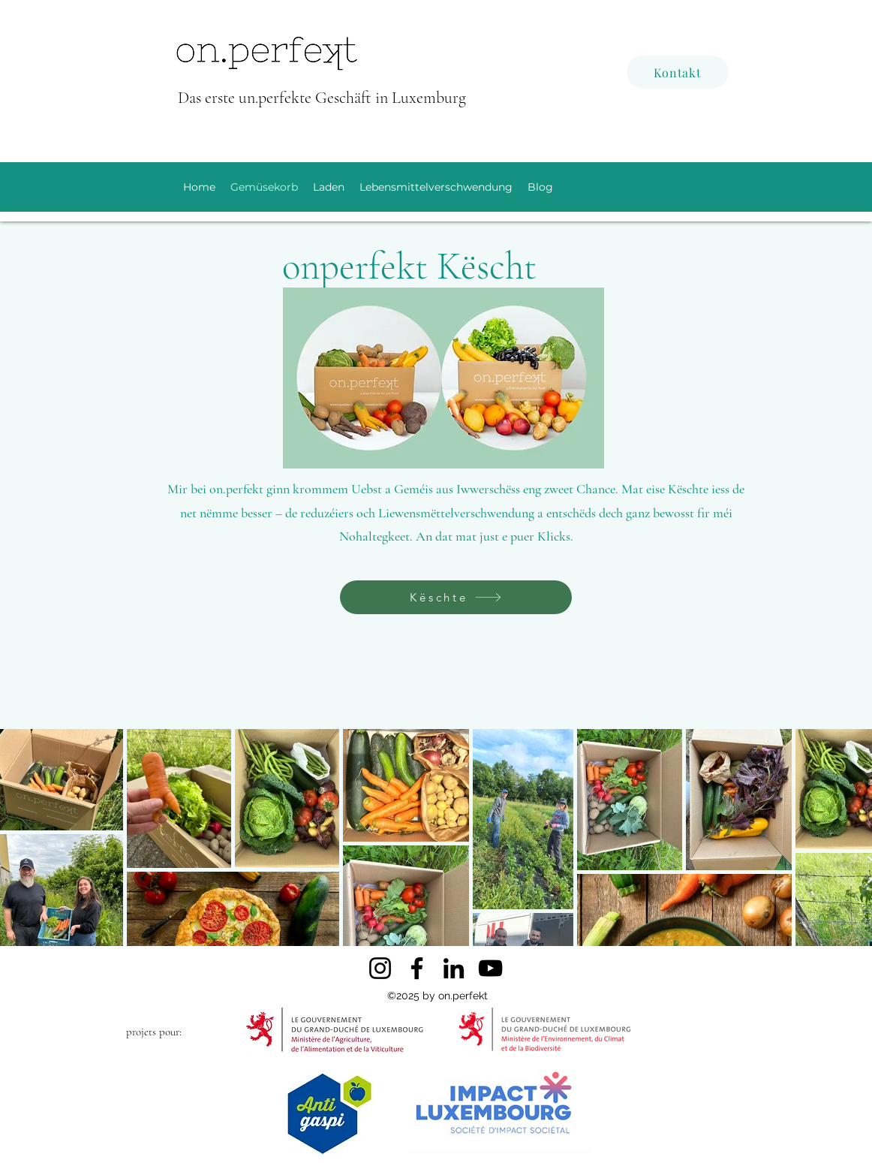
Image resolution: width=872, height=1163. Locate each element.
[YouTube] (490, 968)
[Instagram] (380, 968)
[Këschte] (456, 597)
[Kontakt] (678, 72)
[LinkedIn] (453, 968)
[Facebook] (416, 968)
